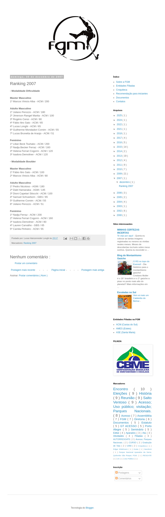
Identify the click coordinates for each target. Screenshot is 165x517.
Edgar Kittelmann (121, 449)
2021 (120, 129)
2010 (120, 169)
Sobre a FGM (123, 82)
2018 (120, 133)
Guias (136, 449)
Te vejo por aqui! (125, 236)
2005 (120, 197)
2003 (120, 206)
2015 (120, 147)
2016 (120, 142)
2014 (120, 151)
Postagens (122, 472)
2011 (120, 165)
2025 (120, 115)
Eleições (121, 393)
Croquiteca (121, 89)
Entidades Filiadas (125, 85)
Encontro (123, 389)
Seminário (138, 429)
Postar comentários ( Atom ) (33, 275)
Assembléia (144, 415)
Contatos (120, 101)
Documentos (122, 97)
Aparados (131, 433)
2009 (120, 173)
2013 (120, 156)
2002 (120, 210)
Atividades (119, 436)
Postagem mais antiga (92, 270)
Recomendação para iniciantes (132, 93)
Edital (116, 433)
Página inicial (58, 270)
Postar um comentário (26, 263)
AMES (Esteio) (123, 328)
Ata (144, 433)
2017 (120, 138)
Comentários (123, 478)
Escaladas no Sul (126, 292)
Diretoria (140, 419)
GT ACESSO (129, 426)
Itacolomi (148, 449)
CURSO (133, 442)
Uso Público (129, 459)
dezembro (125, 182)
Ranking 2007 (30, 243)
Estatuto (146, 422)
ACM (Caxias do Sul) (127, 324)
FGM (123, 419)
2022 (120, 124)
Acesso (126, 415)
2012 (120, 160)
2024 (120, 120)
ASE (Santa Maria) (125, 332)
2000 (120, 215)
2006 (120, 192)
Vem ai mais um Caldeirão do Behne (141, 298)
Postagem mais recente (23, 270)
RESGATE (147, 455)
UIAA (130, 446)
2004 (120, 201)
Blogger (90, 507)
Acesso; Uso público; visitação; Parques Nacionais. (132, 406)
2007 (120, 178)
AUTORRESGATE (122, 439)
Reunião (128, 398)
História (145, 393)
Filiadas (140, 436)
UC (118, 459)
